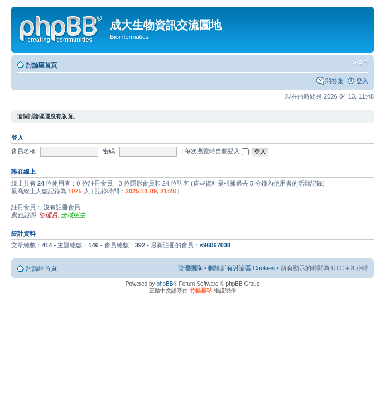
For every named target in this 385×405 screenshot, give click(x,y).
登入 (362, 80)
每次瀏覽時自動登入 (217, 151)
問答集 (334, 80)
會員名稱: (24, 151)
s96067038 (215, 245)
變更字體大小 (360, 63)
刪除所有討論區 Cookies (241, 268)
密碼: (110, 151)
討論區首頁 (41, 65)
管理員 (48, 215)
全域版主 (73, 215)
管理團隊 (190, 268)
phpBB (164, 284)
